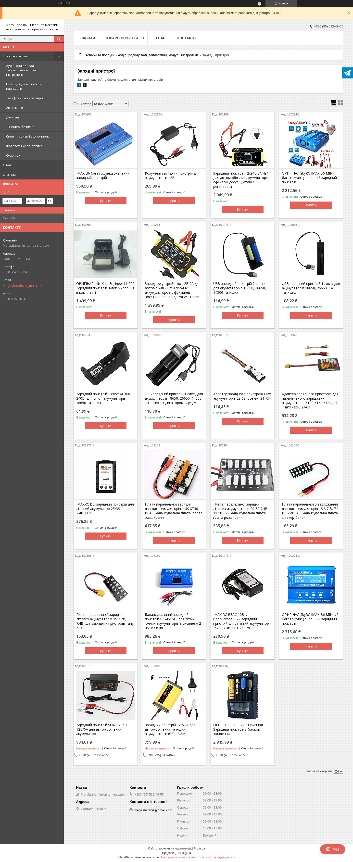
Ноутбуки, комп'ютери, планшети (24, 86)
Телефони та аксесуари (24, 98)
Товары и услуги (15, 56)
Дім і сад (12, 117)
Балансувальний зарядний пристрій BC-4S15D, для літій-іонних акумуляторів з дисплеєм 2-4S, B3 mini (173, 621)
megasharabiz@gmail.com (22, 285)
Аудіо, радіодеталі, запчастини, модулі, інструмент (21, 70)
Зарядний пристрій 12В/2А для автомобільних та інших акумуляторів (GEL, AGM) (170, 729)
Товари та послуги (99, 55)
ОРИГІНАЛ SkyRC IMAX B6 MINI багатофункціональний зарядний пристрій (309, 177)
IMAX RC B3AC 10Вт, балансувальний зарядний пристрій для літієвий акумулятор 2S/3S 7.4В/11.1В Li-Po (241, 621)
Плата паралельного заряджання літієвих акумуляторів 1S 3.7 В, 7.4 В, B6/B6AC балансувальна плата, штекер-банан (310, 511)
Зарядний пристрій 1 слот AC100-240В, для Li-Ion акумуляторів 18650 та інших (103, 398)
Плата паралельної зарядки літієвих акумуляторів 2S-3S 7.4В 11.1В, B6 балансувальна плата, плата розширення (240, 511)
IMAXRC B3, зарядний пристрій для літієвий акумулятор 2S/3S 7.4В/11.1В (105, 508)
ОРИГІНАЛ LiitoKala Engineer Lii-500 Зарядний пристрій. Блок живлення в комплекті (105, 288)
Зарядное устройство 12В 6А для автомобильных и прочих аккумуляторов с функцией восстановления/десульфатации (173, 290)
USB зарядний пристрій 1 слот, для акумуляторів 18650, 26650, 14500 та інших (311, 288)
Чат (332, 849)
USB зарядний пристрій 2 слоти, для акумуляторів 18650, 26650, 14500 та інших (239, 288)
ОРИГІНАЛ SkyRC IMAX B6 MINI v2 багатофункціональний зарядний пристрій (310, 619)
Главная (86, 38)
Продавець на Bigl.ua (176, 853)
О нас (7, 165)
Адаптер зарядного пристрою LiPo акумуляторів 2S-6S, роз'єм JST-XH (242, 396)
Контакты (186, 38)
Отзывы (9, 174)
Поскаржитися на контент (178, 857)
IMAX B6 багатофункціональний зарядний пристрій (102, 175)
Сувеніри (13, 155)
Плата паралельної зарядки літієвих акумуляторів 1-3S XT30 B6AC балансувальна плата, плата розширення (173, 511)
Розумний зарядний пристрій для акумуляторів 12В (172, 175)
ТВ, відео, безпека (20, 127)
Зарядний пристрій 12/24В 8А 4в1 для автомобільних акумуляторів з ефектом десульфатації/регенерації (242, 180)
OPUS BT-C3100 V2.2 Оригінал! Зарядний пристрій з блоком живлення (238, 729)
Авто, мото (14, 107)
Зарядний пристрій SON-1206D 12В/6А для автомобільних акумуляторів (101, 729)
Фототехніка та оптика (24, 146)
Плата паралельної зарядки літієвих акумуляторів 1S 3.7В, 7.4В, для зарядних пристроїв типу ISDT (105, 621)
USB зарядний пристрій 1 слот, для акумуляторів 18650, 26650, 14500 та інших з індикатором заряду (174, 398)
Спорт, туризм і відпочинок (27, 136)
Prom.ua (199, 848)
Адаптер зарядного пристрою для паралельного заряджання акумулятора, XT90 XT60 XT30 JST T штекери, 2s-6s (310, 400)
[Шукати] (59, 39)
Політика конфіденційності (217, 857)
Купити (105, 200)
